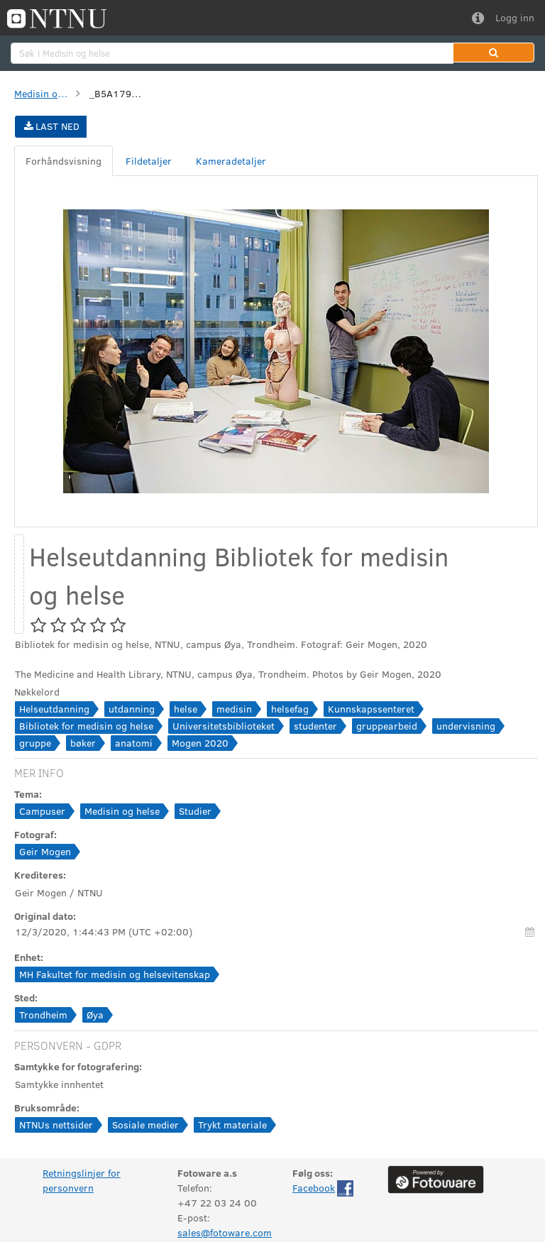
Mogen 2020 (200, 742)
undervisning (465, 725)
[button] (493, 52)
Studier (195, 811)
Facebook (313, 1187)
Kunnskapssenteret (371, 708)
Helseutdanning (54, 708)
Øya (95, 1014)
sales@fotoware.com (224, 1232)
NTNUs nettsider (56, 1124)
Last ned (51, 126)
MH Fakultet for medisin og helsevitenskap (114, 974)
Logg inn (514, 17)
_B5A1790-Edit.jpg (117, 93)
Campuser (42, 811)
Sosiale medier (145, 1124)
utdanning (132, 708)
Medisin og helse (42, 93)
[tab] (63, 160)
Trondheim (43, 1014)
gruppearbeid (386, 725)
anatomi (134, 742)
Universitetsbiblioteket (223, 725)
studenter (315, 725)
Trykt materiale (232, 1124)
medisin (234, 708)
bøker (83, 742)
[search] (232, 53)
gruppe (35, 742)
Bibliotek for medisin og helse (86, 725)
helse (185, 708)
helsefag (290, 708)
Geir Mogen (45, 851)
